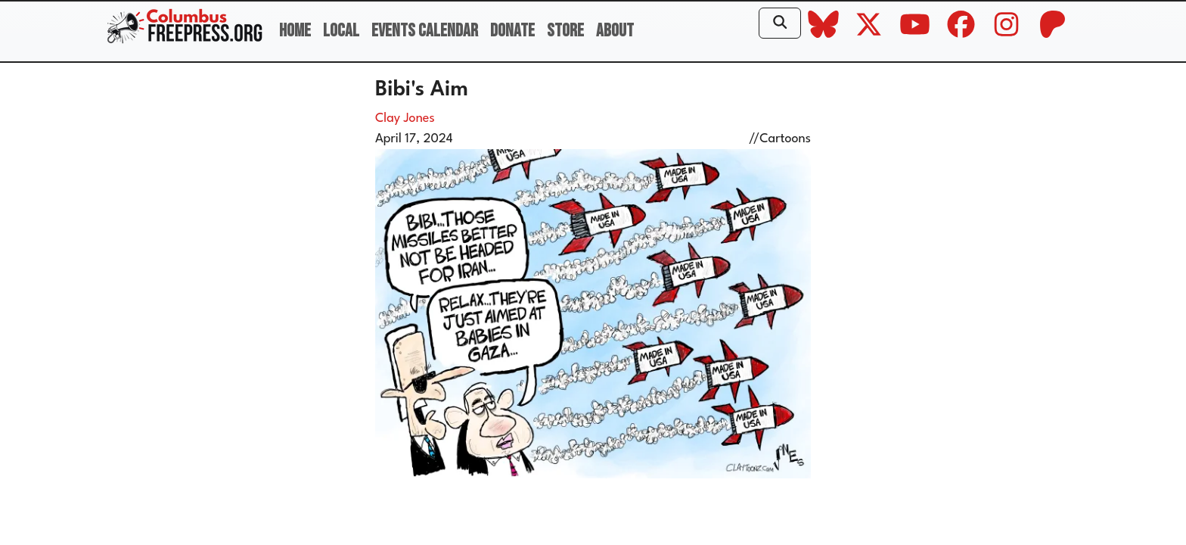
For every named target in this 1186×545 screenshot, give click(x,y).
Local (341, 31)
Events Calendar (424, 31)
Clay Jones (405, 118)
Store (565, 31)
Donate (512, 31)
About (615, 31)
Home (295, 31)
